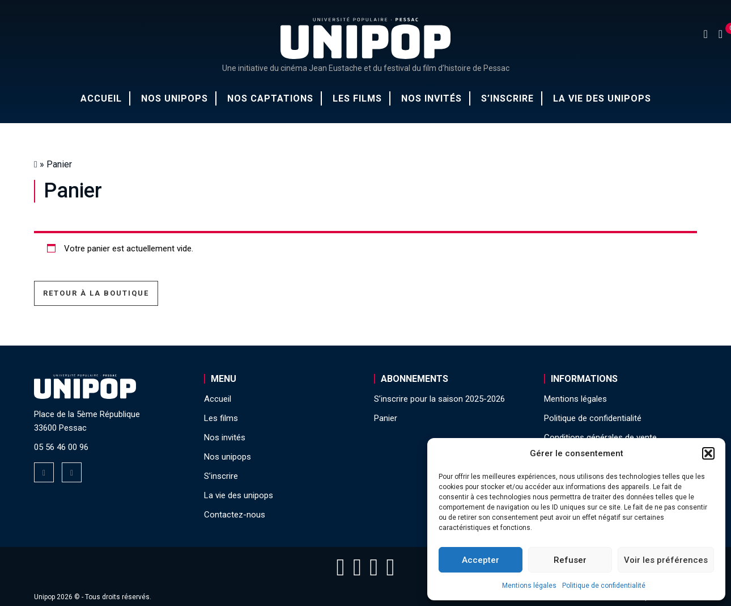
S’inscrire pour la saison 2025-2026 (439, 399)
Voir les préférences (666, 560)
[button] (708, 453)
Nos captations (270, 98)
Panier (385, 418)
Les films (357, 98)
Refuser (570, 560)
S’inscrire (507, 98)
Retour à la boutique (96, 293)
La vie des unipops (602, 98)
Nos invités (431, 98)
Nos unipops (174, 98)
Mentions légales (529, 586)
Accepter (480, 560)
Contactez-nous (234, 515)
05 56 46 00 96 (61, 447)
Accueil (101, 98)
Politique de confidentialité (603, 586)
